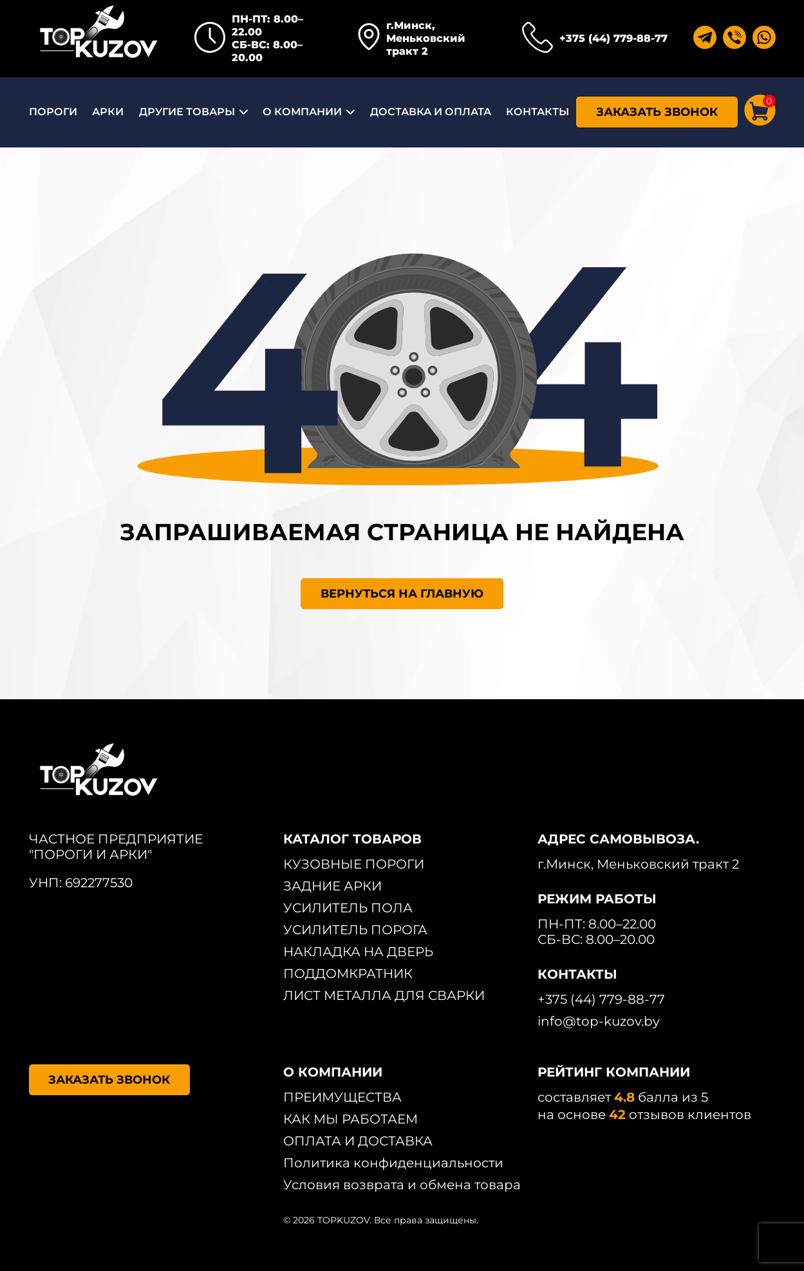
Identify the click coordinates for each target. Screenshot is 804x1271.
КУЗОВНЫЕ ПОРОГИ (353, 864)
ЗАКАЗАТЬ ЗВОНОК (657, 112)
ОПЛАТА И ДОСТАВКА (358, 1141)
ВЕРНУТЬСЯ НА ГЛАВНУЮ (402, 594)
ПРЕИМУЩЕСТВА (342, 1097)
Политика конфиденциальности (393, 1163)
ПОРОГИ (53, 112)
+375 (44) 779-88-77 (613, 38)
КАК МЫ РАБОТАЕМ (350, 1119)
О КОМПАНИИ (302, 112)
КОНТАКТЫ (537, 112)
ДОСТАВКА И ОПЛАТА (430, 112)
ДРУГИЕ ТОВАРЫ (187, 112)
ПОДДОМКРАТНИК (348, 973)
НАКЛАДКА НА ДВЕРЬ (358, 951)
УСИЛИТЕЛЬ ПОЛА (348, 908)
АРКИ (108, 112)
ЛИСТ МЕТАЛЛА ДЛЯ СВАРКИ (384, 995)
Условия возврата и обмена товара (402, 1184)
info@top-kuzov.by (599, 1021)
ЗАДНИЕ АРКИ (332, 886)
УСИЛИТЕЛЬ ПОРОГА (355, 929)
